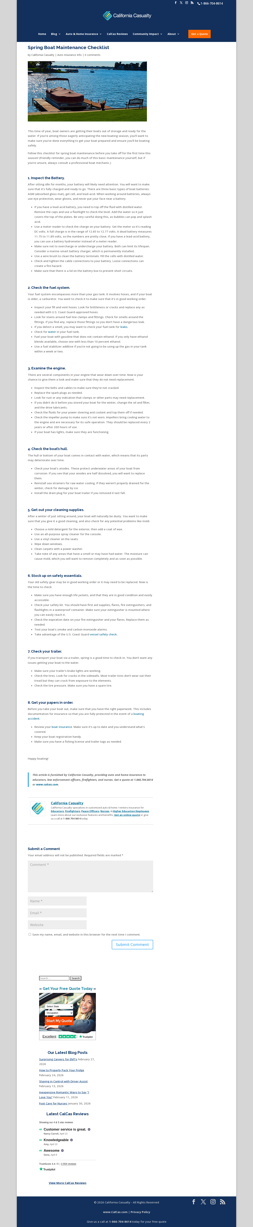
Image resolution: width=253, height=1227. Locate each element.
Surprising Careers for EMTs (58, 1059)
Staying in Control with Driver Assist (63, 1081)
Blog (54, 34)
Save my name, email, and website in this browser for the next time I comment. (86, 934)
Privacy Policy (140, 1212)
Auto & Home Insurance (82, 34)
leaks (123, 327)
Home (42, 34)
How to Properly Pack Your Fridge (61, 1070)
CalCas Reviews (117, 34)
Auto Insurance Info (69, 55)
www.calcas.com (47, 784)
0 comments (92, 55)
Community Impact (146, 34)
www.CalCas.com (115, 1212)
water (51, 332)
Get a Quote (199, 34)
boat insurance (62, 727)
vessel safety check (103, 634)
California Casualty (42, 55)
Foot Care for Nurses (53, 1103)
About (172, 34)
